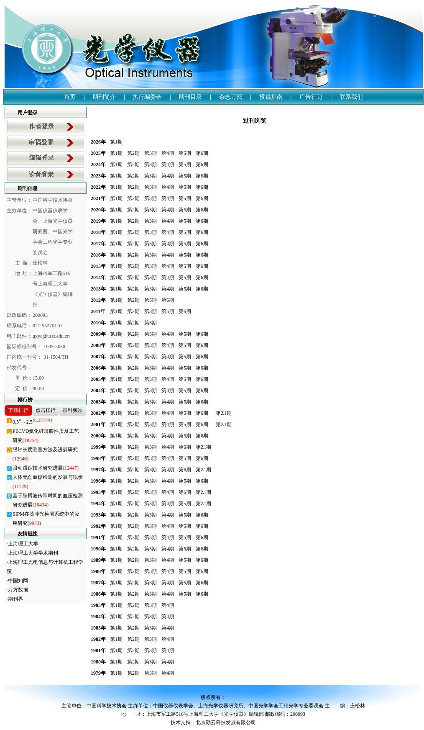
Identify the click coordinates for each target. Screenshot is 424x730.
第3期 (150, 153)
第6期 (202, 153)
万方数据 (18, 590)
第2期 (133, 153)
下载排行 (18, 410)
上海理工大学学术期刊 (33, 553)
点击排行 (46, 410)
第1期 (116, 142)
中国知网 (18, 580)
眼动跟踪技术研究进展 (46, 468)
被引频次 (73, 410)
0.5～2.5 (32, 422)
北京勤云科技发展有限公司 (226, 722)
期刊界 (15, 599)
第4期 (167, 153)
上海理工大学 (23, 544)
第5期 (185, 153)
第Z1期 (223, 413)
